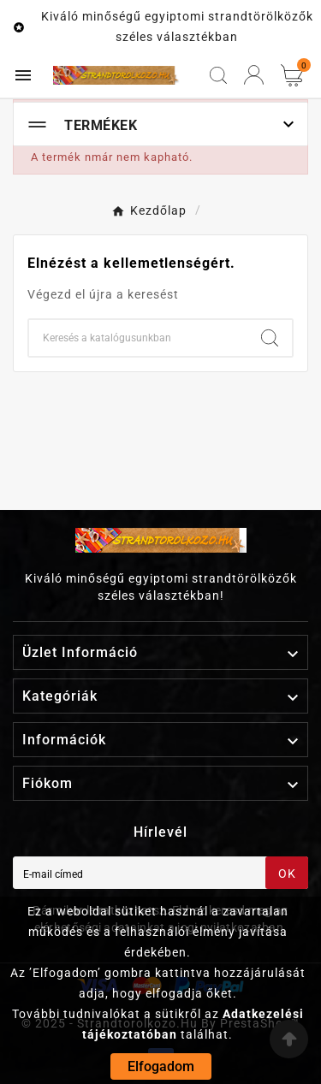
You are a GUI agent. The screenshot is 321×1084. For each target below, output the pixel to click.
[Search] (269, 338)
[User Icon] (254, 75)
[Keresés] (138, 338)
